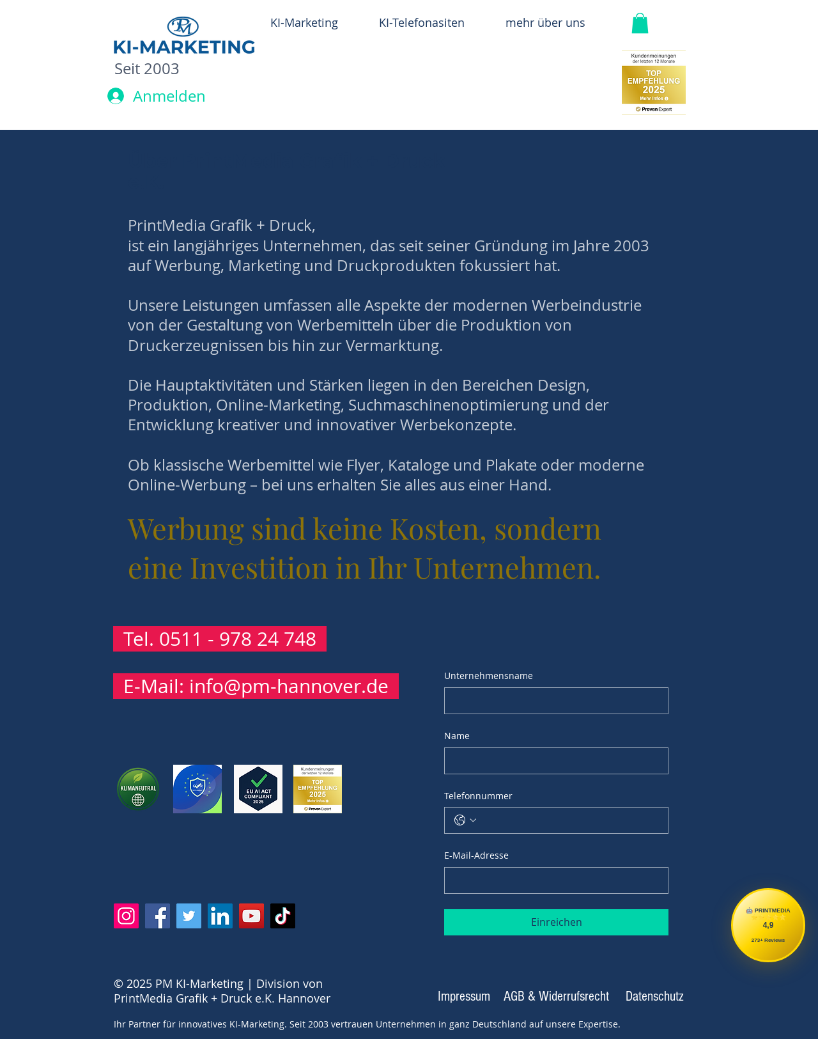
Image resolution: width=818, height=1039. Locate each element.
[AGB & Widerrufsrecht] (556, 997)
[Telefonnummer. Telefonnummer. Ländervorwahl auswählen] (465, 820)
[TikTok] (282, 915)
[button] (640, 23)
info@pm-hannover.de (289, 686)
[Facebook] (157, 915)
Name (457, 736)
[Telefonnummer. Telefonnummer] (569, 820)
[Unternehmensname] (552, 701)
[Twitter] (188, 915)
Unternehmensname (488, 675)
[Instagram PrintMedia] (126, 915)
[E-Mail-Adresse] (552, 880)
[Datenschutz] (655, 997)
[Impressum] (464, 997)
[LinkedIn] (220, 915)
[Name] (552, 761)
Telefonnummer (478, 796)
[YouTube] (251, 915)
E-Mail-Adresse (476, 855)
